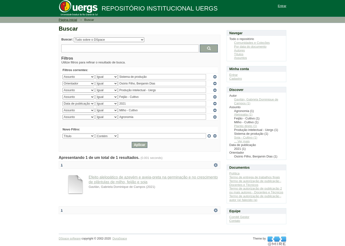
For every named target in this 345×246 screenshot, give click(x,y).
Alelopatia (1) (243, 114)
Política (234, 173)
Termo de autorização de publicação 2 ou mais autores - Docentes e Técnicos (256, 190)
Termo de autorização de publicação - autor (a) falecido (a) (255, 198)
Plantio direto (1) (245, 126)
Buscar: (67, 39)
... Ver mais (242, 141)
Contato (234, 221)
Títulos (238, 54)
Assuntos (240, 58)
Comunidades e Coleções (252, 43)
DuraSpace (119, 238)
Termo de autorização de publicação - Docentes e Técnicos (255, 183)
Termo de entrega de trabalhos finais (254, 177)
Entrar (282, 6)
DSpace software (70, 238)
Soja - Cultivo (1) (245, 137)
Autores (239, 50)
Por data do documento (250, 46)
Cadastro (235, 78)
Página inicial (68, 20)
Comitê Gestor (239, 217)
